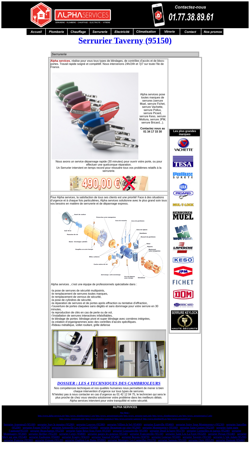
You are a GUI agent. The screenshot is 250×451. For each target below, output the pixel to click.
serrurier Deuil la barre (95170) (167, 430)
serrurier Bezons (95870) (135, 437)
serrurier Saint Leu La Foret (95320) (185, 433)
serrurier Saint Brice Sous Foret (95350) (88, 430)
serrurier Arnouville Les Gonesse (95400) (75, 427)
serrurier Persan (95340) (221, 433)
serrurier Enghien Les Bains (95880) (85, 440)
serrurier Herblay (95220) (43, 433)
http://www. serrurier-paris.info (138, 415)
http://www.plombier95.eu (155, 418)
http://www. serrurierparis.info (109, 415)
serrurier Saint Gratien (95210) (197, 427)
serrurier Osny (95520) (201, 440)
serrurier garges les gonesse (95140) (108, 433)
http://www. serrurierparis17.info (197, 415)
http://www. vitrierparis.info (72, 418)
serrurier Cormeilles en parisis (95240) (208, 430)
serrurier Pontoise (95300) (18, 440)
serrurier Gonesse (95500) (166, 437)
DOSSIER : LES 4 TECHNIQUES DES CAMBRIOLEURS (109, 383)
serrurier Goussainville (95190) (130, 430)
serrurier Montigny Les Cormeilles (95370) (132, 440)
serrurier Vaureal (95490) (105, 437)
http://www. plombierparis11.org (167, 415)
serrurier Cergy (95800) (72, 433)
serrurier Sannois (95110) (172, 440)
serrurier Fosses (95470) (36, 427)
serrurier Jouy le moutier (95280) (56, 424)
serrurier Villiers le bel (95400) (124, 424)
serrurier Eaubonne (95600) (44, 437)
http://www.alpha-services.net (51, 415)
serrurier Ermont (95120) (49, 440)
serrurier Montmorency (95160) (160, 427)
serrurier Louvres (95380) (90, 424)
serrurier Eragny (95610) (75, 437)
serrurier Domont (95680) (230, 440)
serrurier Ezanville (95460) (159, 424)
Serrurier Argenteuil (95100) (19, 424)
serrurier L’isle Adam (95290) (229, 437)
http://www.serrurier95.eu (178, 418)
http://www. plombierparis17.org (80, 415)
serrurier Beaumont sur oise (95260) (120, 427)
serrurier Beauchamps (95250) (47, 430)
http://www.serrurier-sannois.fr (128, 418)
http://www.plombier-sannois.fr (99, 418)
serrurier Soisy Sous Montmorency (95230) (200, 424)
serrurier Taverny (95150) (197, 437)
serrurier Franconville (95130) (146, 433)
